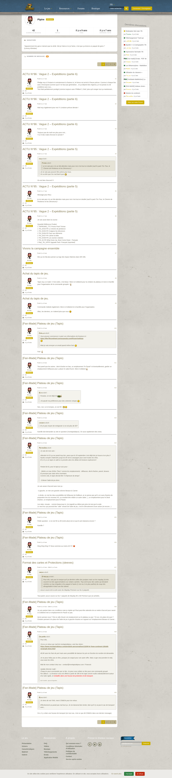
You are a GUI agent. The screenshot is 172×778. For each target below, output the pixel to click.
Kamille (41, 333)
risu (40, 159)
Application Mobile (51, 757)
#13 (115, 417)
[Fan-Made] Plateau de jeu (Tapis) (43, 323)
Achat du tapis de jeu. (36, 273)
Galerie (24, 755)
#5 (115, 191)
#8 (115, 278)
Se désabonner (126, 746)
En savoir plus (116, 774)
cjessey (41, 423)
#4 (115, 153)
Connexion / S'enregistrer (142, 8)
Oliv (40, 393)
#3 (115, 128)
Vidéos (46, 746)
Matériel (25, 752)
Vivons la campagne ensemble (41, 248)
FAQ (45, 743)
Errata (46, 755)
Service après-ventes (74, 759)
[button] (112, 4)
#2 (115, 104)
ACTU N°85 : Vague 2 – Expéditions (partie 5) (50, 149)
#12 (115, 387)
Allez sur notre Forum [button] (135, 102)
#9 (115, 303)
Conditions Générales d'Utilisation (74, 747)
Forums (81, 8)
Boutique (95, 8)
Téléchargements (50, 752)
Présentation (27, 743)
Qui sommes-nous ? (73, 743)
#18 (115, 606)
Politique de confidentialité (71, 752)
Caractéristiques (28, 749)
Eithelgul (45, 577)
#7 (115, 253)
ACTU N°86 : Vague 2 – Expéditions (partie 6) (50, 74)
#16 (115, 542)
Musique (47, 749)
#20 (115, 692)
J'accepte (129, 774)
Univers (25, 746)
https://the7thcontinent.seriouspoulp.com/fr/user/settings (61, 338)
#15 (115, 517)
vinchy (41, 572)
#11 (115, 362)
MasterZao (42, 448)
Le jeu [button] (48, 8)
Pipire (29, 86)
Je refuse (140, 774)
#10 (115, 328)
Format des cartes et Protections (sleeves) (48, 562)
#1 (115, 78)
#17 (115, 567)
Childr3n (42, 637)
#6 (115, 216)
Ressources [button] (65, 8)
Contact (69, 756)
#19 (115, 631)
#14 (115, 443)
